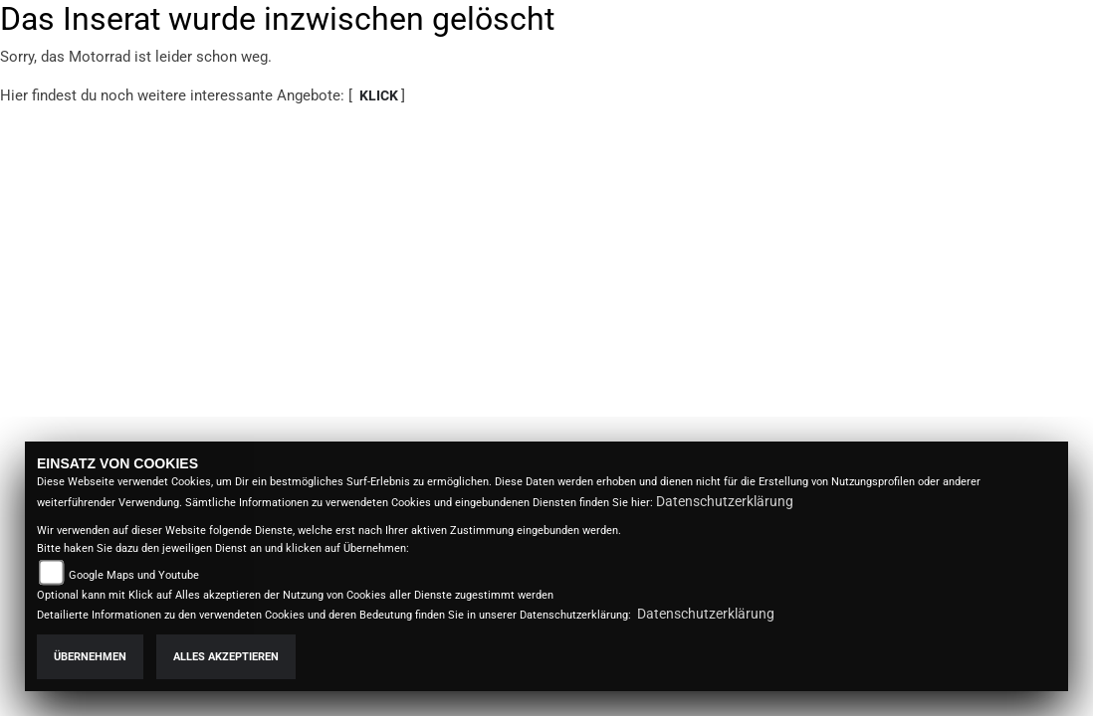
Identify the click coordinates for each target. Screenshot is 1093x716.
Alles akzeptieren (226, 656)
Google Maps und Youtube (134, 575)
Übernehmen (90, 656)
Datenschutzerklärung (724, 501)
